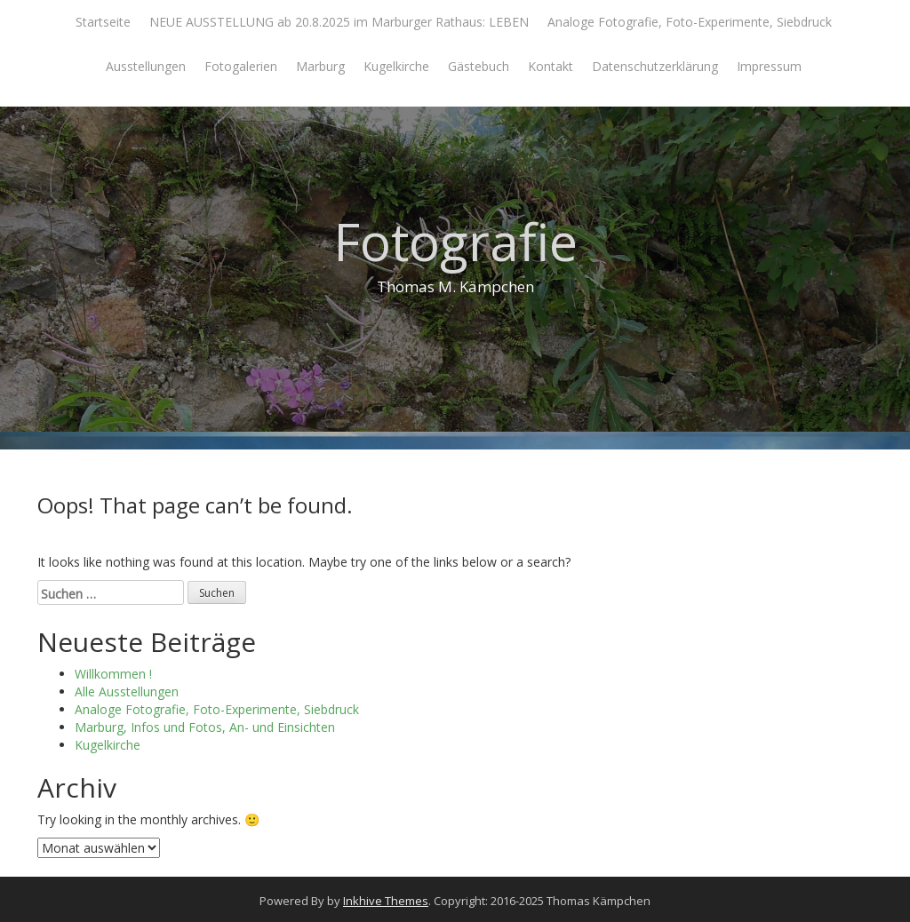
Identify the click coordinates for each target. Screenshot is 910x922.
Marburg (320, 66)
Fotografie (455, 241)
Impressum (769, 66)
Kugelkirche (396, 66)
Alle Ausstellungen (127, 691)
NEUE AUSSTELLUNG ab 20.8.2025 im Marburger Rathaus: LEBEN (339, 21)
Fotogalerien (240, 66)
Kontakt (550, 66)
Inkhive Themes (385, 901)
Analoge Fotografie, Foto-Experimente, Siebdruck (689, 21)
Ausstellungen (146, 66)
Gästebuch (478, 66)
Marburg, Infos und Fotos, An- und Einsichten (205, 727)
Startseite (103, 21)
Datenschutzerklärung (655, 66)
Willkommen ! (113, 673)
